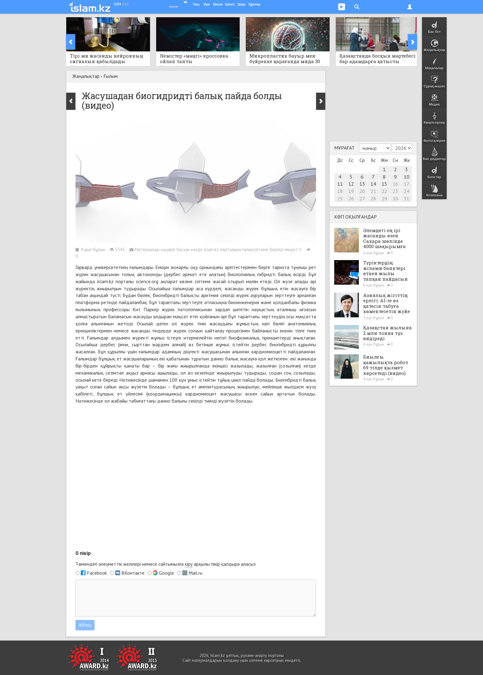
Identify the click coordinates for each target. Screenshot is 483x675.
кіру (189, 564)
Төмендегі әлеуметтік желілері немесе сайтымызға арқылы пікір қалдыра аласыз (165, 564)
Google (166, 572)
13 (362, 184)
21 (373, 191)
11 (340, 184)
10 (406, 177)
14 (373, 184)
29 (384, 198)
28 (373, 198)
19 (351, 191)
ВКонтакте (132, 572)
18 (340, 191)
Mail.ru (195, 572)
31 (406, 198)
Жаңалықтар (85, 76)
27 (362, 198)
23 (395, 191)
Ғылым (111, 76)
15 (384, 184)
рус (125, 3)
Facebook (97, 572)
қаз (117, 3)
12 (351, 184)
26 (351, 198)
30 (395, 198)
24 (406, 191)
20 (362, 191)
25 (340, 198)
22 (384, 191)
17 (406, 184)
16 (395, 184)
